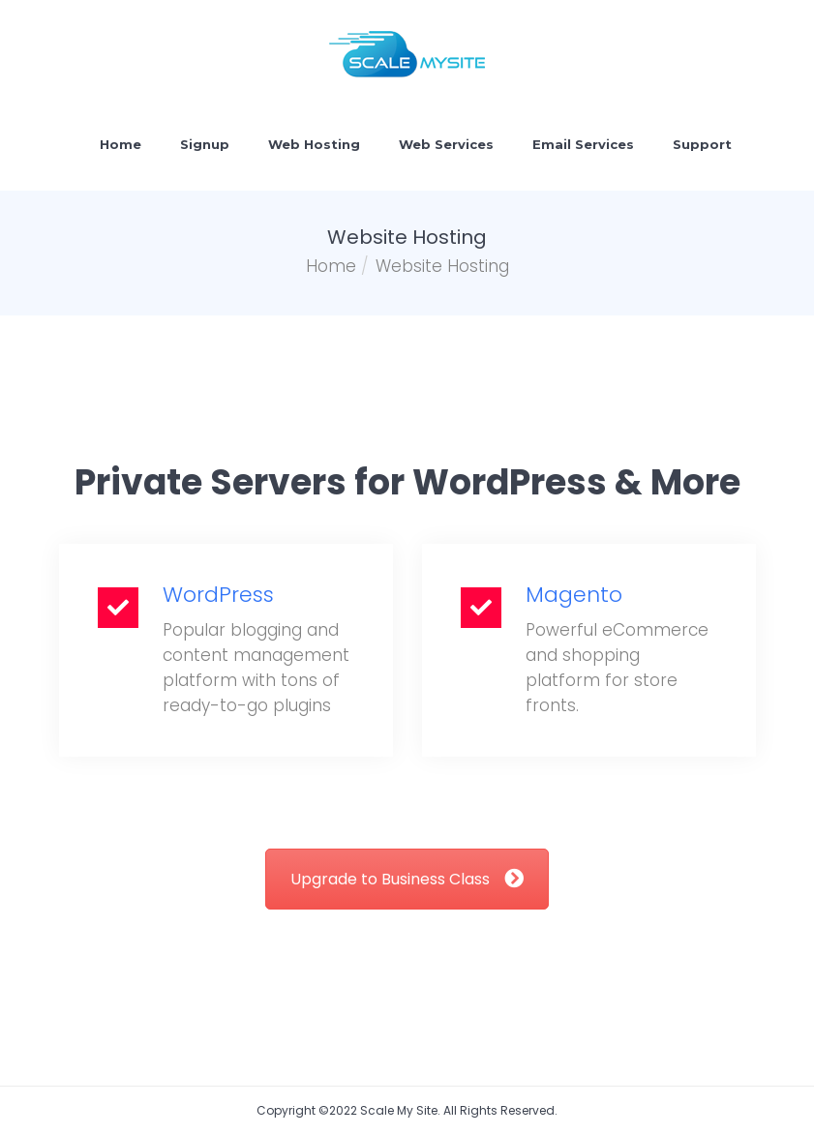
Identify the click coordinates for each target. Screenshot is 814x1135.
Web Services (446, 144)
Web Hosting (314, 144)
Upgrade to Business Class (407, 879)
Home (120, 144)
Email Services (583, 144)
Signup (204, 144)
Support (702, 144)
